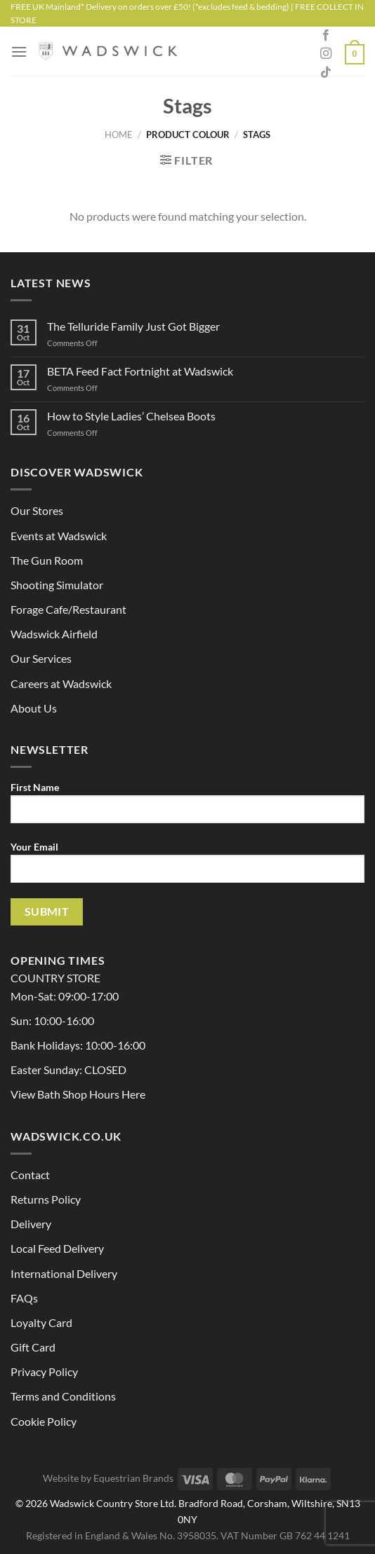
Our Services (41, 658)
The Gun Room (47, 560)
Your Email (187, 867)
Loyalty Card (41, 1322)
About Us (34, 708)
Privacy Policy (44, 1371)
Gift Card (33, 1347)
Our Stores (37, 510)
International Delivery (64, 1273)
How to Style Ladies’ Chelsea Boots (131, 415)
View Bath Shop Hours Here (78, 1094)
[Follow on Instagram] (325, 54)
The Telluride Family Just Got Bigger (133, 326)
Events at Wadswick (59, 535)
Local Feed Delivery (57, 1248)
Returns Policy (46, 1199)
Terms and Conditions (63, 1396)
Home (119, 134)
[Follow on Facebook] (325, 35)
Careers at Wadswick (61, 683)
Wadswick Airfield (54, 633)
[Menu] (19, 51)
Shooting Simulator (57, 584)
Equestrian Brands (133, 1478)
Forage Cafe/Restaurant (68, 609)
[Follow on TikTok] (325, 73)
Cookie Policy (44, 1421)
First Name (187, 807)
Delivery (31, 1223)
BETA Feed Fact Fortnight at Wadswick (140, 371)
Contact (30, 1174)
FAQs (24, 1298)
